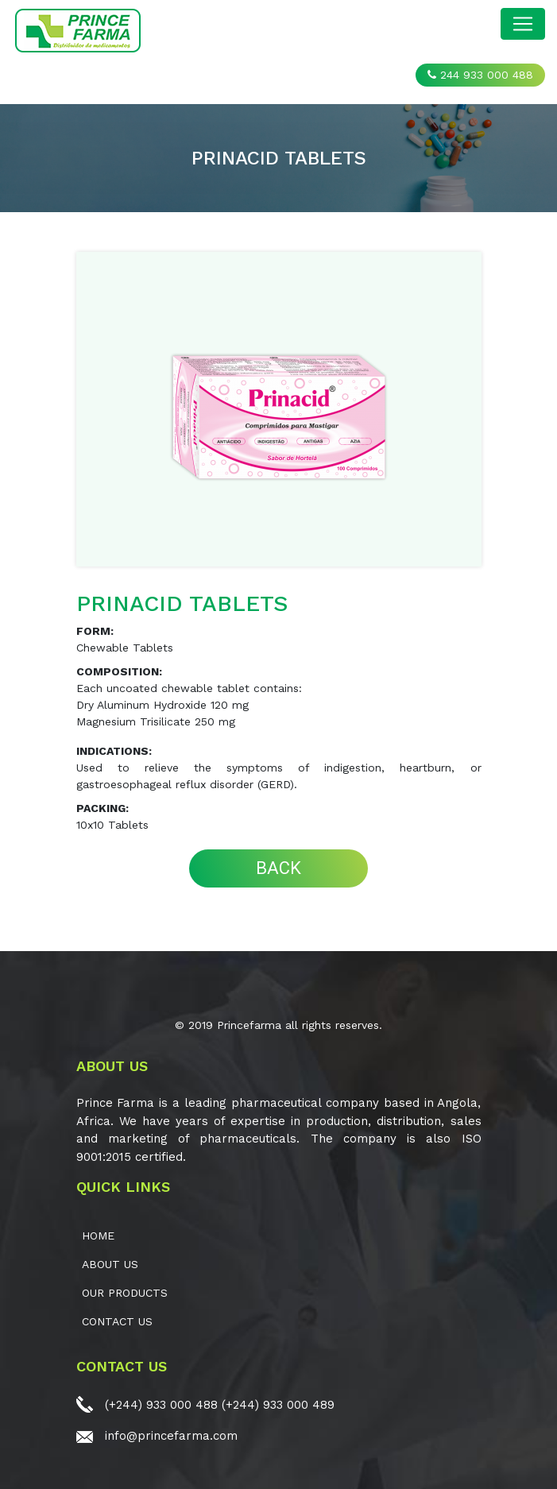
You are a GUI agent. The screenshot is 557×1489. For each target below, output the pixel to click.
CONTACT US (117, 1321)
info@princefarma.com (171, 1436)
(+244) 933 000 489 (278, 1405)
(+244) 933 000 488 (161, 1405)
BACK (278, 868)
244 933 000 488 (480, 74)
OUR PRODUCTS (125, 1292)
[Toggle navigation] (523, 24)
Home (98, 1235)
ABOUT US (110, 1264)
